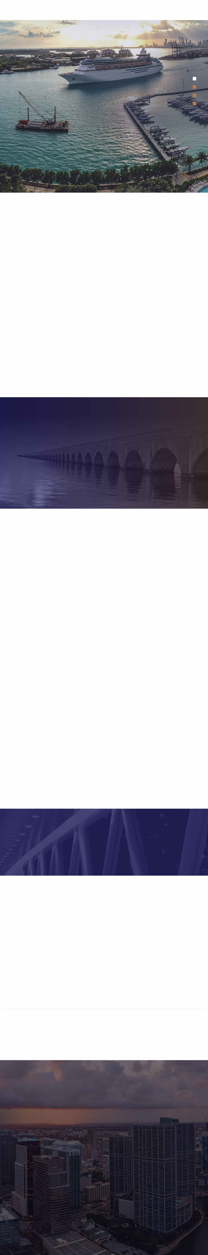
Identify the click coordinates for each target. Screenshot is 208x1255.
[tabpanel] (104, 106)
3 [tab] (194, 95)
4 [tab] (194, 103)
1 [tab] (194, 78)
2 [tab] (194, 87)
